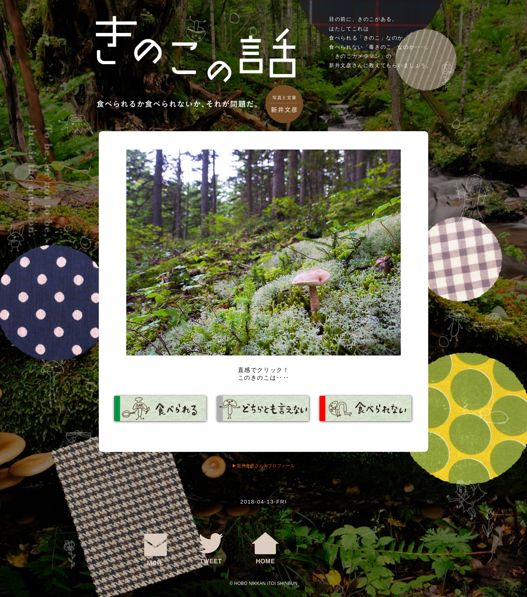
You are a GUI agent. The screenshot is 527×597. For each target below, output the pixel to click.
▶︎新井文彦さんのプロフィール (263, 465)
